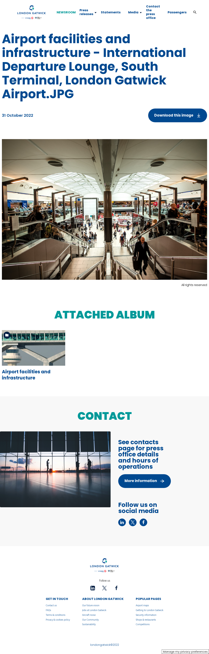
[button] (194, 12)
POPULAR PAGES (148, 599)
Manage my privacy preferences (185, 652)
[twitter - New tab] (133, 522)
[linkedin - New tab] (122, 522)
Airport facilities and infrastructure (26, 375)
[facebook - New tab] (143, 522)
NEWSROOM (66, 12)
